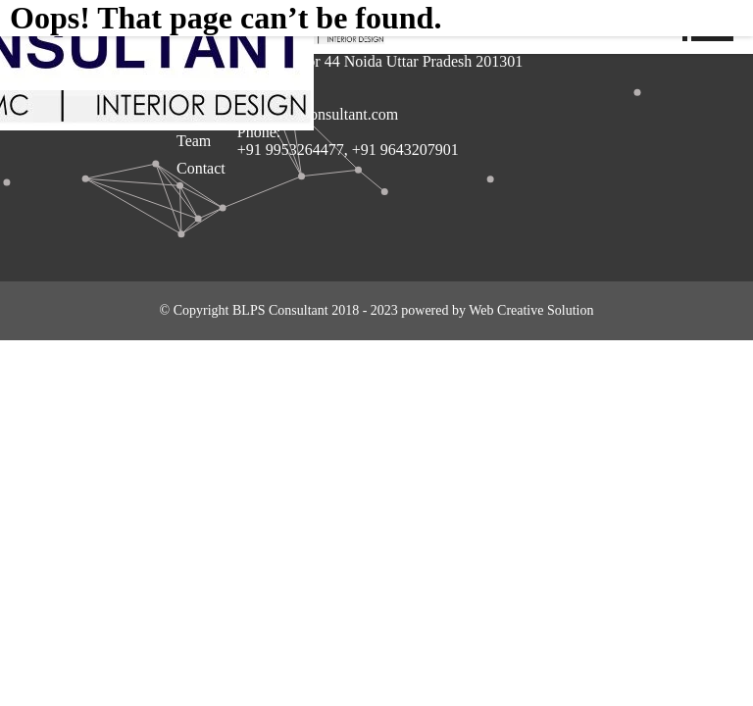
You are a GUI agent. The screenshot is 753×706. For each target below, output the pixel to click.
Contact (201, 168)
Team (193, 140)
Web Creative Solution (531, 310)
